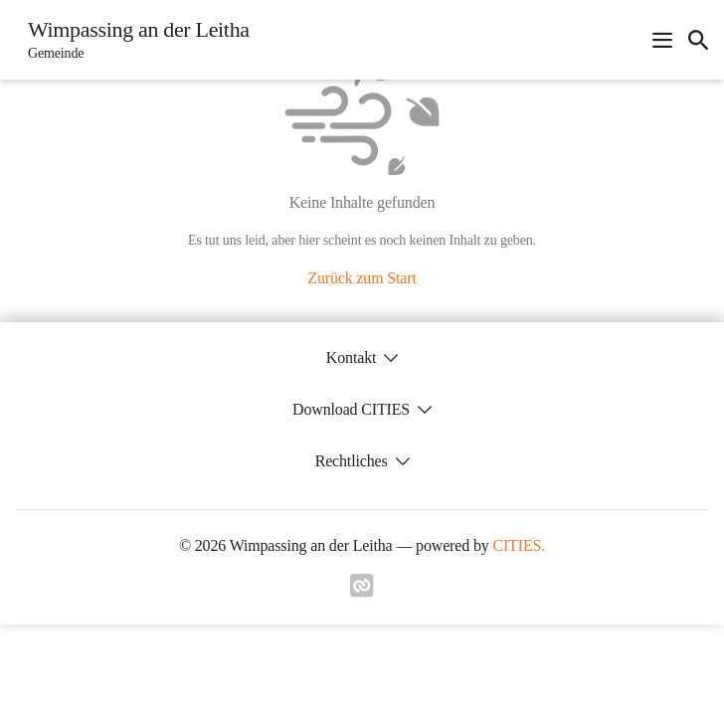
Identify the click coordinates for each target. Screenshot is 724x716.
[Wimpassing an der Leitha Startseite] (133, 40)
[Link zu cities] (362, 592)
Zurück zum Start (361, 277)
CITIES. (518, 545)
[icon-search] (698, 40)
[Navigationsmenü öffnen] (662, 40)
